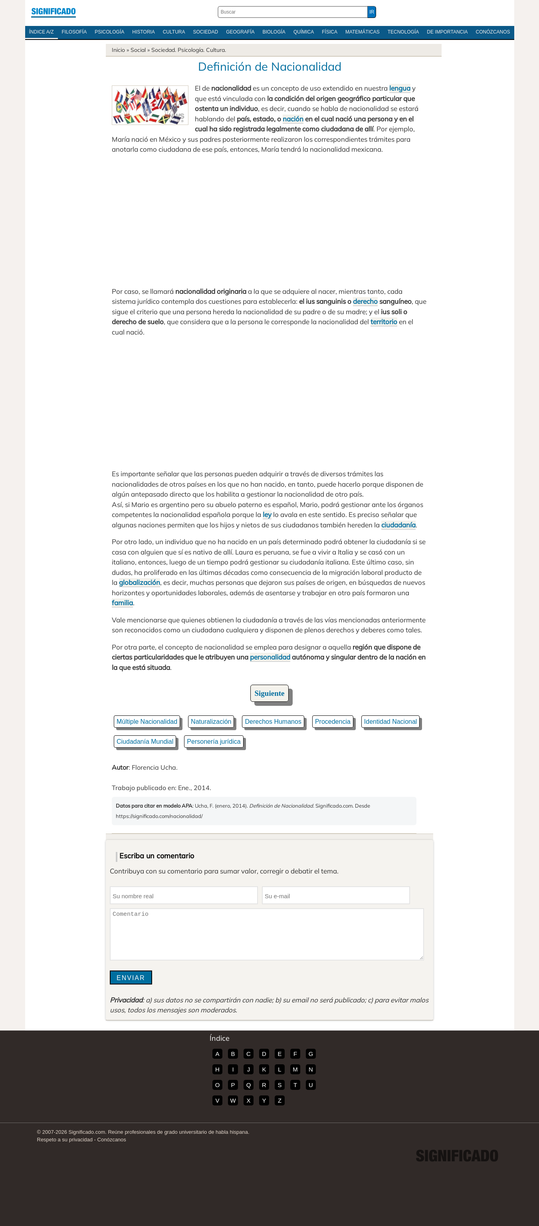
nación (293, 119)
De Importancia (447, 32)
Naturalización (211, 721)
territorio (384, 321)
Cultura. (216, 49)
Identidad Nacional (390, 721)
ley (267, 514)
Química (303, 32)
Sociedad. (163, 49)
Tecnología (403, 32)
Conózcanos (493, 32)
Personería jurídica (213, 741)
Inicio (118, 49)
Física (329, 32)
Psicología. (191, 49)
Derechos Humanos (273, 721)
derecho (365, 301)
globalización (139, 582)
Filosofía (74, 32)
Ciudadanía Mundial (145, 741)
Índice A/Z (41, 32)
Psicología (109, 32)
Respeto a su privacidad (65, 1140)
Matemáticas (362, 32)
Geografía (240, 32)
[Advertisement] (269, 220)
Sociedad (205, 32)
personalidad (270, 657)
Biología (274, 32)
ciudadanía (398, 525)
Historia (143, 32)
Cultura (174, 32)
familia (122, 602)
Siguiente (270, 693)
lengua (399, 88)
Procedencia (333, 721)
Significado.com (53, 12)
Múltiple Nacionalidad (147, 721)
